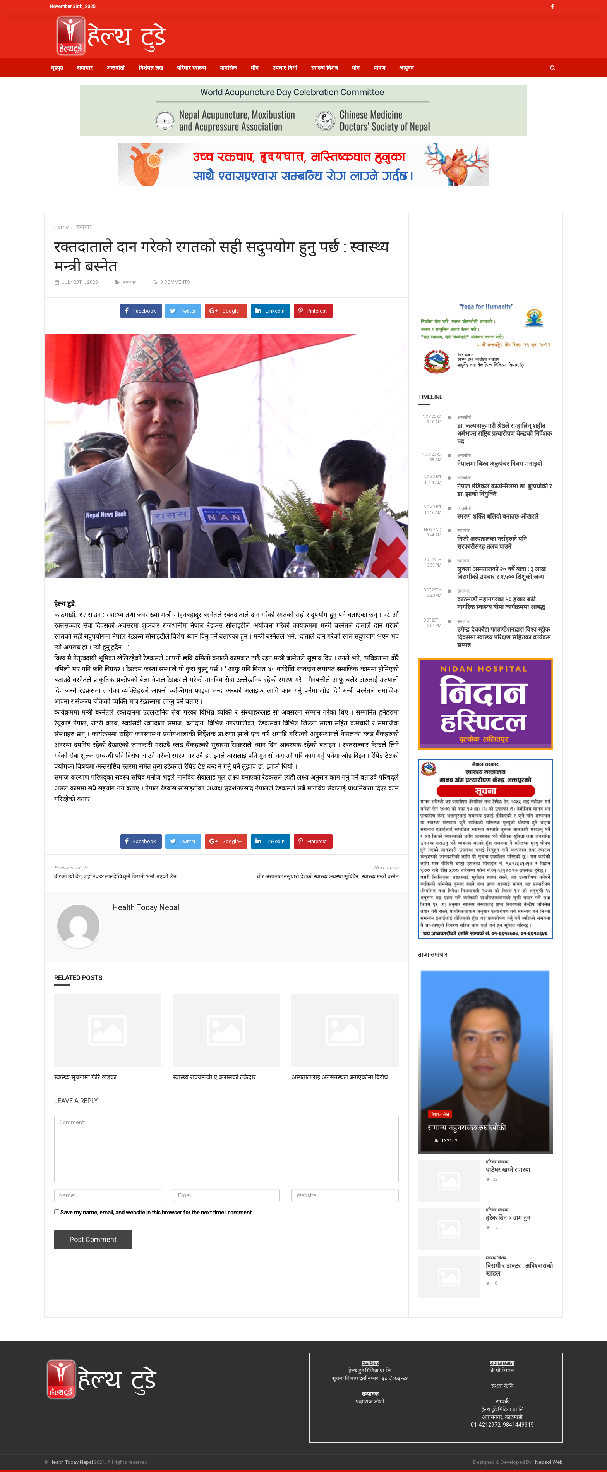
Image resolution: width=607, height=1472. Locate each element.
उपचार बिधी (285, 68)
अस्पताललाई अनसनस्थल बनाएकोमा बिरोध (339, 1077)
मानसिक (228, 68)
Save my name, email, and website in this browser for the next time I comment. (156, 1212)
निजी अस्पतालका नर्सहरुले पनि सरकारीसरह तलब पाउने (492, 542)
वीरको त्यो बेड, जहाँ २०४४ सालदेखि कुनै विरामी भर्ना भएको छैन (115, 876)
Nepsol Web (549, 1462)
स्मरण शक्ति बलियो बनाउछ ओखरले (497, 516)
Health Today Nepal (145, 907)
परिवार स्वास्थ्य (191, 68)
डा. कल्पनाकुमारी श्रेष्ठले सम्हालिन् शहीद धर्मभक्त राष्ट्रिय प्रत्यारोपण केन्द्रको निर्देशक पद (504, 433)
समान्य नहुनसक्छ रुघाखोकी (467, 1127)
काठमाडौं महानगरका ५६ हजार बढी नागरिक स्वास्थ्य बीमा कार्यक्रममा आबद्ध (501, 603)
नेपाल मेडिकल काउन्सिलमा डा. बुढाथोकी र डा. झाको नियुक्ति (504, 490)
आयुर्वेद (406, 68)
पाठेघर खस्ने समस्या (508, 1169)
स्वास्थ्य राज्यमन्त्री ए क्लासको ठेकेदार (214, 1077)
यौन (255, 68)
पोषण (379, 68)
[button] (552, 67)
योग (356, 68)
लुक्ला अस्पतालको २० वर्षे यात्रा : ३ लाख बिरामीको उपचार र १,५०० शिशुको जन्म (501, 573)
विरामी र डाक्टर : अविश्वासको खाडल (519, 1269)
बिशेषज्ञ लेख (151, 68)
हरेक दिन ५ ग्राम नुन (508, 1217)
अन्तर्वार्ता (115, 68)
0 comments (175, 282)
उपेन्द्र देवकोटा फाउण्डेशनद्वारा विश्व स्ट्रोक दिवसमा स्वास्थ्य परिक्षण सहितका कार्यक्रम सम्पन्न (504, 637)
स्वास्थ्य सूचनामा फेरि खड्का (85, 1077)
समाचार (85, 68)
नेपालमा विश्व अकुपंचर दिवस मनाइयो (499, 463)
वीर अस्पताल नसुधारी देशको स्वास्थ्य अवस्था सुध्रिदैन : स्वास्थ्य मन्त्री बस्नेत (328, 876)
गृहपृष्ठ (57, 68)
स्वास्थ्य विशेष (324, 68)
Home (61, 227)
